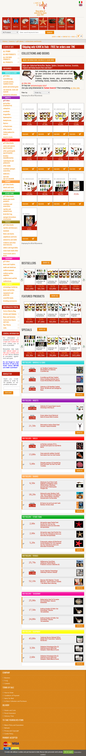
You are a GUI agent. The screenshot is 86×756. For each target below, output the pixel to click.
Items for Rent (9, 698)
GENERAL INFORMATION (11, 333)
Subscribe (8, 392)
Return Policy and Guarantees (14, 725)
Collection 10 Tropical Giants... (74, 140)
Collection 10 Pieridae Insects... (59, 105)
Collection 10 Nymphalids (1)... (28, 105)
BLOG (73, 37)
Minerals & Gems (6, 23)
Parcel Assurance (10, 713)
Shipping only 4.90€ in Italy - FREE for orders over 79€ (48, 46)
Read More (25, 134)
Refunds (7, 728)
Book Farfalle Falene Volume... (74, 175)
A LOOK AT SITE (8, 47)
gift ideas (19, 41)
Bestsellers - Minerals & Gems (33, 362)
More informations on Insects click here (38, 60)
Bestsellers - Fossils (30, 556)
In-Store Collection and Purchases (15, 701)
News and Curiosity (9, 317)
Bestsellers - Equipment (31, 632)
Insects (16, 23)
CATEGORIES (7, 68)
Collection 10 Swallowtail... (75, 282)
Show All (46, 262)
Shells (25, 23)
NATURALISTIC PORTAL (10, 307)
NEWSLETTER (7, 374)
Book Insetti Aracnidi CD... (29, 210)
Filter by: (24, 93)
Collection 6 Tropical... (42, 140)
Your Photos (7, 325)
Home (59, 37)
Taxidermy (61, 23)
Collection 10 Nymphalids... (52, 282)
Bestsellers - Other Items (32, 517)
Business (7, 678)
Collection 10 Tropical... (58, 140)
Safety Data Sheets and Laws (9, 321)
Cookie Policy (8, 734)
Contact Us (66, 37)
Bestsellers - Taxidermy (31, 594)
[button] (23, 279)
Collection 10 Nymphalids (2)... (43, 105)
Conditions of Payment (11, 695)
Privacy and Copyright (11, 731)
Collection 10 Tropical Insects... (44, 175)
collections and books (33, 41)
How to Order (9, 693)
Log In (53, 37)
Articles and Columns (9, 314)
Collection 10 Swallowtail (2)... (27, 140)
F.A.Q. (6, 681)
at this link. (75, 88)
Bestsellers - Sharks (30, 476)
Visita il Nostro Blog (9, 311)
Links (4, 328)
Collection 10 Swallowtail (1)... (74, 105)
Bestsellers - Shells (29, 438)
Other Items (43, 23)
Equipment (70, 23)
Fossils (52, 23)
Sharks (34, 23)
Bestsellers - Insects (30, 400)
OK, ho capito (68, 752)
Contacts (7, 683)
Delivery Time (9, 716)
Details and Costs (10, 710)
